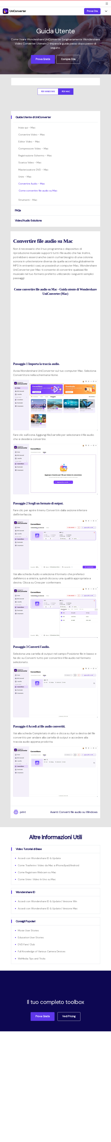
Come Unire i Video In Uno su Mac (37, 879)
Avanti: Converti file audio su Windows (74, 812)
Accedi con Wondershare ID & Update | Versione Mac (48, 908)
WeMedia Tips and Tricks (31, 958)
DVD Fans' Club (26, 944)
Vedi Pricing (69, 1016)
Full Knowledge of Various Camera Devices (41, 951)
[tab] (55, 117)
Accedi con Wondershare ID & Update (39, 858)
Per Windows (48, 91)
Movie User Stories (28, 930)
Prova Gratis (43, 59)
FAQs (18, 210)
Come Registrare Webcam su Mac (37, 872)
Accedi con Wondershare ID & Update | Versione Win (47, 901)
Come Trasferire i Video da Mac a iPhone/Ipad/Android (48, 865)
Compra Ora (68, 59)
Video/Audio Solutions (28, 220)
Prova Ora (92, 11)
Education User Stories (31, 937)
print (19, 812)
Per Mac (66, 91)
